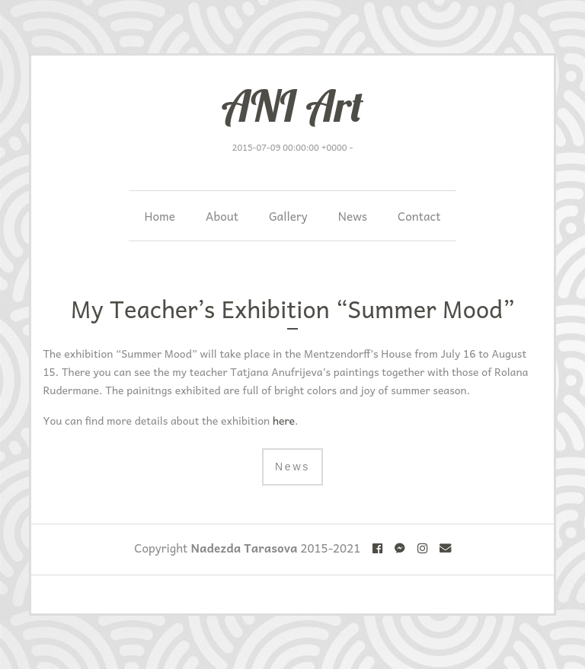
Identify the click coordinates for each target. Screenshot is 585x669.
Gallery (288, 215)
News (352, 215)
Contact (419, 215)
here (284, 420)
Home (159, 215)
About (222, 215)
